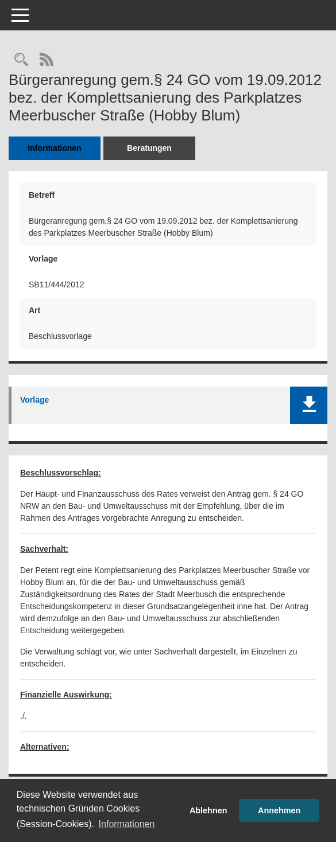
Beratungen (149, 148)
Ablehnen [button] (208, 810)
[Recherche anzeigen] (21, 60)
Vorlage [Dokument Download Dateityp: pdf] (34, 399)
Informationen (54, 148)
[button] (308, 405)
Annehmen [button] (279, 810)
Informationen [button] (127, 824)
